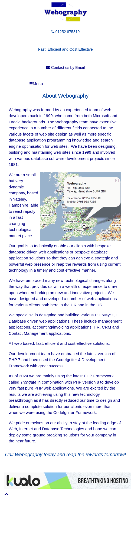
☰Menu (36, 83)
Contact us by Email (65, 67)
